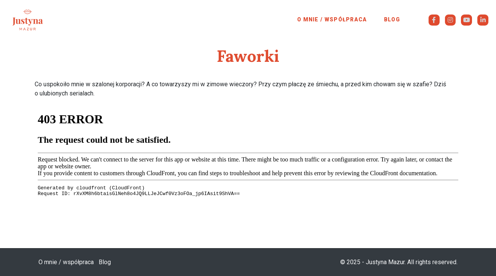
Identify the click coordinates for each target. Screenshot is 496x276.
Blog (392, 19)
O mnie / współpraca (332, 19)
